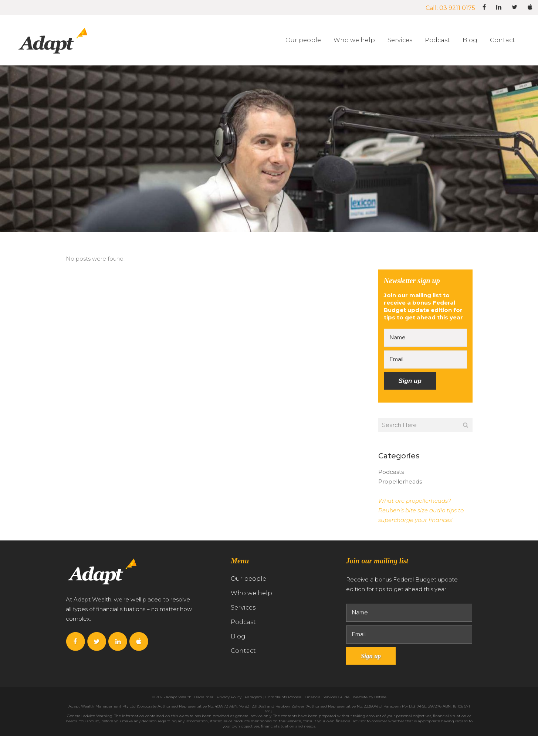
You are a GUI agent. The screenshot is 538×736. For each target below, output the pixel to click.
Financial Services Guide (327, 697)
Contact (243, 650)
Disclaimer (203, 697)
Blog (238, 636)
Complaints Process (283, 697)
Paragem (253, 697)
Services (243, 607)
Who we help (251, 593)
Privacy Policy (229, 697)
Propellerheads (400, 481)
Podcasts (391, 471)
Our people (248, 578)
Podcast (243, 621)
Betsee (380, 697)
